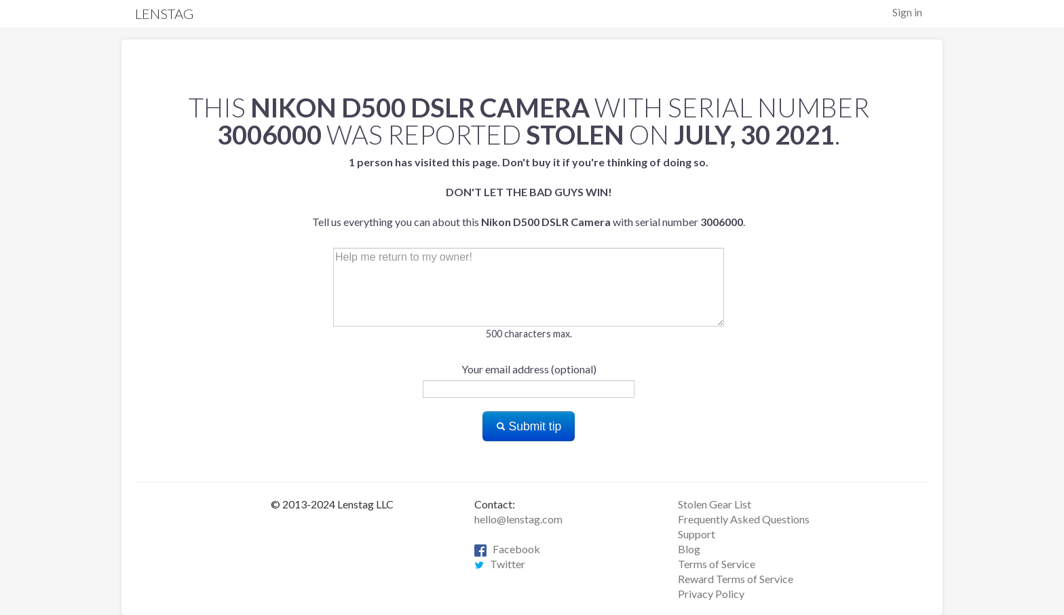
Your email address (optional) (528, 368)
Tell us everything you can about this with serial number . (528, 191)
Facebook (507, 548)
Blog (689, 548)
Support (696, 533)
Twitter (499, 563)
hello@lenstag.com (518, 518)
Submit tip (529, 426)
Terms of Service (716, 563)
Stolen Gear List (714, 504)
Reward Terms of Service (735, 578)
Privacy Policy (711, 593)
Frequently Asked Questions (744, 518)
